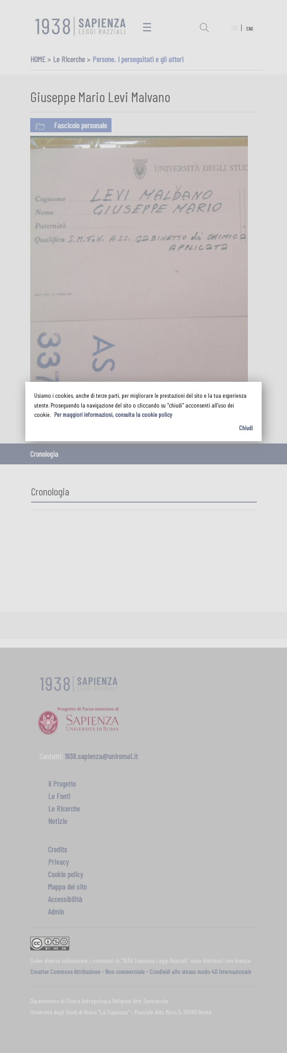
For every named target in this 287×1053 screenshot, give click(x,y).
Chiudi (246, 427)
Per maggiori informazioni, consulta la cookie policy (113, 414)
